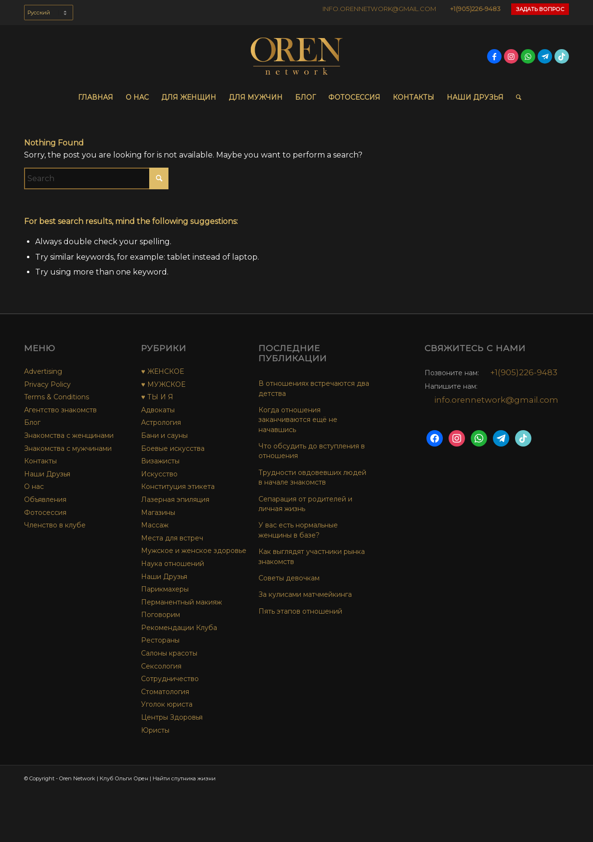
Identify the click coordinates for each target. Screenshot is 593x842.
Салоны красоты (169, 653)
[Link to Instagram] (511, 56)
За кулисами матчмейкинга (305, 594)
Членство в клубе (55, 525)
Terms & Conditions (56, 397)
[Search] (515, 97)
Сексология (161, 666)
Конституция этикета (178, 486)
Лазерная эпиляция (175, 499)
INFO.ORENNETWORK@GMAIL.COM (379, 9)
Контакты (40, 461)
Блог (32, 422)
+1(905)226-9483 (475, 9)
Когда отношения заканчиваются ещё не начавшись (297, 420)
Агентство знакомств (60, 410)
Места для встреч (172, 538)
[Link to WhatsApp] (528, 56)
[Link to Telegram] (545, 56)
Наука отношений (172, 563)
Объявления (45, 499)
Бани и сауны (164, 435)
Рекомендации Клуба (179, 627)
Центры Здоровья (172, 717)
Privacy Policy (47, 384)
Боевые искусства (173, 448)
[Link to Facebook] (494, 56)
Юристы (155, 730)
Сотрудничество (170, 678)
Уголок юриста (167, 704)
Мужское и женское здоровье (193, 550)
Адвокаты (158, 410)
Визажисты (160, 461)
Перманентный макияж (181, 602)
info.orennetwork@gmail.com (496, 400)
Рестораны (160, 640)
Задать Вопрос (540, 9)
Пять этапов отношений (300, 611)
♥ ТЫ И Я (157, 397)
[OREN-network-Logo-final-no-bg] (296, 56)
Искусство (159, 474)
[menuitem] (48, 17)
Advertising (43, 371)
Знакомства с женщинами (69, 435)
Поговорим (160, 614)
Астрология (161, 422)
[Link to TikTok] (561, 56)
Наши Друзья (47, 474)
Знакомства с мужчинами (68, 448)
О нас (34, 486)
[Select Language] (48, 12)
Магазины (158, 512)
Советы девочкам (289, 578)
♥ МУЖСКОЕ (163, 384)
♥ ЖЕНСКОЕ (162, 371)
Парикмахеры (165, 589)
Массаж (154, 525)
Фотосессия (45, 512)
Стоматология (165, 691)
